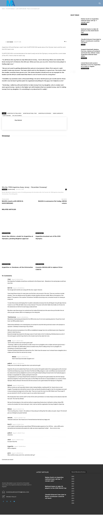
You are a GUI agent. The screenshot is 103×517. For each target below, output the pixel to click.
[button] (99, 3)
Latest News (83, 24)
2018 (73, 495)
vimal (9, 442)
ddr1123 (10, 290)
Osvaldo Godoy (11, 189)
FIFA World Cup (84, 34)
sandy (9, 343)
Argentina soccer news (44, 113)
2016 (73, 500)
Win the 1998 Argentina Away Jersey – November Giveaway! (24, 187)
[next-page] (74, 72)
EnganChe (10, 448)
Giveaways (4, 189)
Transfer (83, 44)
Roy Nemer (10, 42)
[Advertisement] (34, 25)
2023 (73, 483)
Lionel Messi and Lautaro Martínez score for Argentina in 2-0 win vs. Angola (91, 64)
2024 (73, 481)
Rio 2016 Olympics (17, 115)
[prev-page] (72, 72)
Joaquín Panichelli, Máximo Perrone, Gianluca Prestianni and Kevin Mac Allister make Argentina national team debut (91, 53)
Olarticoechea (7, 115)
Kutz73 (10, 426)
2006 (73, 505)
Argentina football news (14, 113)
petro (9, 455)
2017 (73, 498)
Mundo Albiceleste (58, 113)
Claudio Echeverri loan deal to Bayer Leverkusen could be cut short (90, 40)
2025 (73, 478)
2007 (73, 503)
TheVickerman (12, 319)
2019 (73, 493)
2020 (73, 491)
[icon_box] (9, 499)
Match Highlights (39, 233)
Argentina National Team (30, 113)
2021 (73, 488)
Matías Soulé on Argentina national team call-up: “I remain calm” (90, 20)
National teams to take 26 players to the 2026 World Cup (90, 30)
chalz (9, 281)
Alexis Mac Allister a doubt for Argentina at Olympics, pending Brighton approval (17, 238)
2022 (73, 486)
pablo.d (10, 365)
